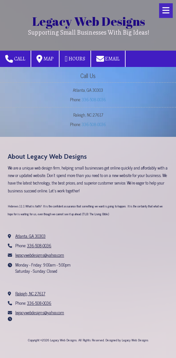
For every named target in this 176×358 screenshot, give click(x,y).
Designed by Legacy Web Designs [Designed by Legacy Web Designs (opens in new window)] (126, 340)
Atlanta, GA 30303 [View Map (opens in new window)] (30, 236)
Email (108, 59)
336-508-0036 (94, 99)
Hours (75, 59)
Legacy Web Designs (88, 21)
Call (15, 59)
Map (45, 59)
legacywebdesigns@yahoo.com (39, 255)
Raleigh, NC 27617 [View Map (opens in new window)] (30, 293)
